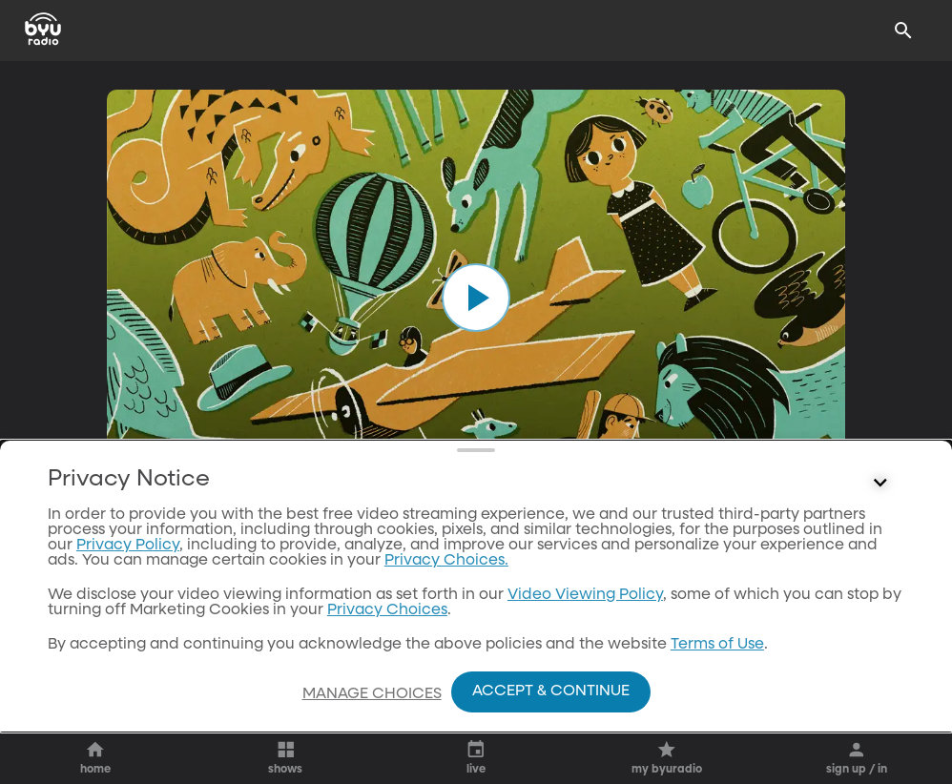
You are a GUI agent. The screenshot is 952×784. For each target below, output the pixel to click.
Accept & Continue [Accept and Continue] (551, 691)
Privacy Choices (387, 610)
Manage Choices (372, 694)
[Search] (903, 30)
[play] (476, 297)
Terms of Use (717, 644)
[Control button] (880, 483)
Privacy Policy (127, 545)
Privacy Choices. (446, 560)
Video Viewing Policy (585, 595)
